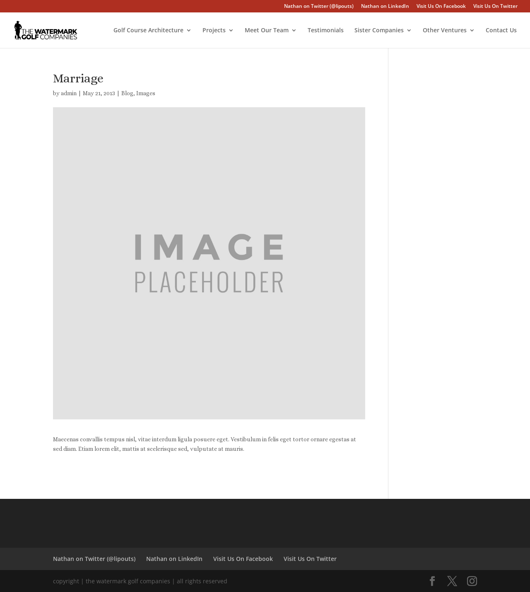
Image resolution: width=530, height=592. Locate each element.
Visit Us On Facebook (441, 7)
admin (69, 93)
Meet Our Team (267, 30)
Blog (127, 93)
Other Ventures (445, 30)
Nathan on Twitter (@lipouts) (319, 7)
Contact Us (501, 30)
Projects (214, 30)
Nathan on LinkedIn (385, 7)
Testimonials (326, 30)
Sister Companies (379, 30)
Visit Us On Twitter (495, 7)
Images (145, 93)
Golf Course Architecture (148, 30)
